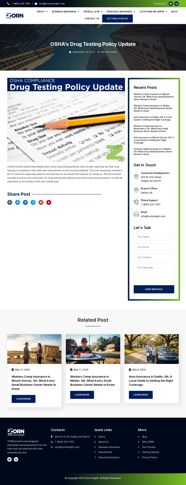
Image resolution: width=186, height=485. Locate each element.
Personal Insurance (121, 11)
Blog (174, 11)
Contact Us (91, 18)
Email (144, 212)
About (42, 11)
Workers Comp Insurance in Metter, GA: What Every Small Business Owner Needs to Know (153, 108)
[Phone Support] (136, 201)
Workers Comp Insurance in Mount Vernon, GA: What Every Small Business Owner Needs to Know (154, 97)
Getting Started (117, 18)
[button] (9, 202)
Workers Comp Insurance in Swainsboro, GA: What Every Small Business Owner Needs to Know (151, 128)
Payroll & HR (93, 11)
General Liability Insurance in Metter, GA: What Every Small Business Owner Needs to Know (153, 151)
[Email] (136, 213)
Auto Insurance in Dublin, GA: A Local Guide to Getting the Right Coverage (153, 118)
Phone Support (149, 200)
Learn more (23, 399)
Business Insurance (65, 11)
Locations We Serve (153, 11)
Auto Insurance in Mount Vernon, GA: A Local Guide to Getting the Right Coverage (154, 140)
